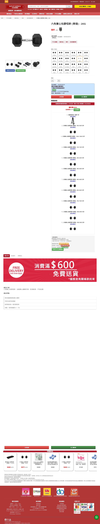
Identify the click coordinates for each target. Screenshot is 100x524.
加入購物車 (84, 97)
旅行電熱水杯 (36, 9)
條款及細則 (61, 510)
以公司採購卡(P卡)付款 (38, 508)
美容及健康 (49, 14)
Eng (6, 1)
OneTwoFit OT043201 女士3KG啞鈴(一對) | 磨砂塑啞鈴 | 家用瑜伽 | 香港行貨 (81, 464)
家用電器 (27, 14)
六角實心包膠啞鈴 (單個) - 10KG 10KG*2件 (73, 136)
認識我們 (10, 10)
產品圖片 (13, 255)
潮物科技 (41, 14)
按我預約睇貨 (65, 247)
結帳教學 (82, 1)
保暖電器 (46, 9)
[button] (54, 42)
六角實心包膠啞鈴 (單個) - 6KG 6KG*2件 (73, 190)
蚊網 (49, 9)
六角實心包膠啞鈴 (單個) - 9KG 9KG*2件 (73, 222)
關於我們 (38, 505)
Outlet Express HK (15, 521)
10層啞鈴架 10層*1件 (73, 115)
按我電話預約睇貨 (65, 245)
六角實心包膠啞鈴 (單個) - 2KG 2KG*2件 (73, 158)
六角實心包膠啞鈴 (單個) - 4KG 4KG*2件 (73, 179)
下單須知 (61, 503)
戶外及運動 (58, 14)
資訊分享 (76, 14)
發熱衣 (61, 9)
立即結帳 (61, 97)
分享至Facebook (10, 70)
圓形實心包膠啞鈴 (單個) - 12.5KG (9, 462)
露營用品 (53, 9)
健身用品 (17, 18)
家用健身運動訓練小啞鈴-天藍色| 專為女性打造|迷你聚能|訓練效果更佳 (53, 463)
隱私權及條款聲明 (61, 505)
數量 (52, 78)
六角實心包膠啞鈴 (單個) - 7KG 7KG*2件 (73, 201)
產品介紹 (7, 255)
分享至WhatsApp (20, 70)
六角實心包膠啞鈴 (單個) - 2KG (43, 18)
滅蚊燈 (41, 9)
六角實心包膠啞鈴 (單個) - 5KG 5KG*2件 (73, 125)
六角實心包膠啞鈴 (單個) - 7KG (66, 462)
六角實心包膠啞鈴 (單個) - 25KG (23, 462)
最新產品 (9, 14)
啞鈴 (23, 18)
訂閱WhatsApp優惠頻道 (58, 249)
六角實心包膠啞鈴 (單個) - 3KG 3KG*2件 (73, 168)
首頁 (2, 18)
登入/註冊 (93, 1)
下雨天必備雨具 (18, 14)
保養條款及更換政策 (62, 507)
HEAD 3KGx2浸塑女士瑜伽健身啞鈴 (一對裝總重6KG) (38, 463)
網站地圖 (61, 511)
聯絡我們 (38, 503)
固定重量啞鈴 (30, 18)
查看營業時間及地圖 (63, 243)
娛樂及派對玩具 (67, 14)
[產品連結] (73, 116)
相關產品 (20, 255)
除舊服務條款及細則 (62, 508)
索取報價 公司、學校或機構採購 (38, 507)
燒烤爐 (57, 9)
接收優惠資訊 (18, 10)
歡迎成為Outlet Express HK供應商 (38, 510)
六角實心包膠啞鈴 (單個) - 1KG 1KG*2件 (73, 147)
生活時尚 (34, 14)
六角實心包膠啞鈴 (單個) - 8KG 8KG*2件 (73, 212)
